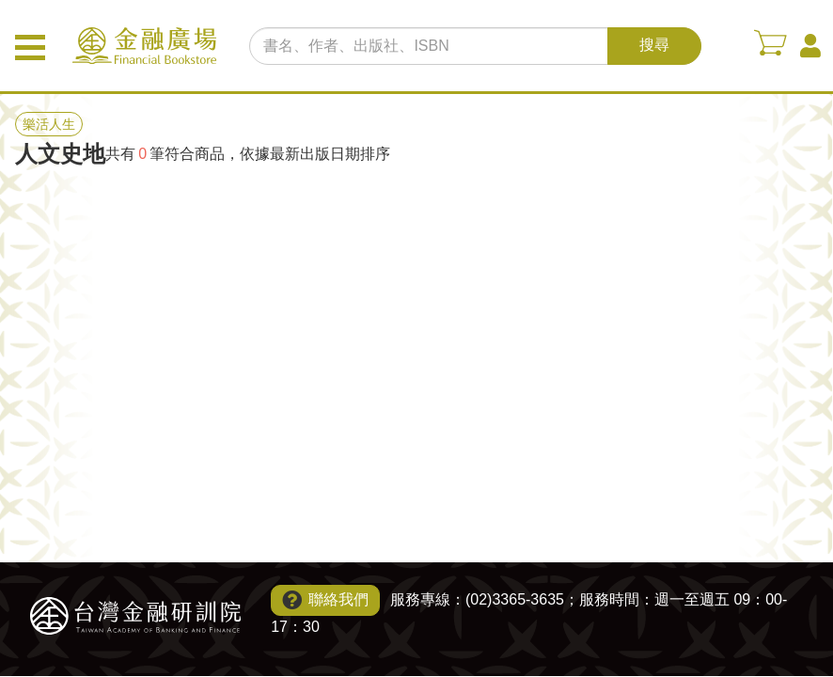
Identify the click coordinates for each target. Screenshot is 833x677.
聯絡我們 (338, 599)
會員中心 (810, 46)
